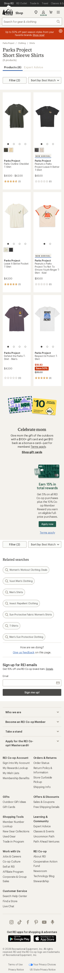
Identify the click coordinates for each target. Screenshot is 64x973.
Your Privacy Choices (42, 965)
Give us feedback (23, 652)
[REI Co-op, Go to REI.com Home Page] (7, 12)
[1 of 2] (44, 244)
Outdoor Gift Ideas (14, 801)
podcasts (52, 922)
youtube (44, 922)
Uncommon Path (43, 836)
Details (49, 668)
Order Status (41, 762)
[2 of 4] (14, 144)
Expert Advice (33, 67)
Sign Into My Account (16, 762)
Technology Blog (44, 876)
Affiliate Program (13, 871)
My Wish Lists (11, 773)
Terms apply (38, 446)
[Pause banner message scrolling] (60, 31)
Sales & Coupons (44, 801)
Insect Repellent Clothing (21, 603)
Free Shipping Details (46, 806)
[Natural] (11, 150)
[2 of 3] (47, 144)
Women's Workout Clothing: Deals (26, 570)
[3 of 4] (19, 144)
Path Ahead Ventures (46, 841)
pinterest (36, 922)
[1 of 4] (8, 144)
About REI (39, 856)
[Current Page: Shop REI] (9, 3)
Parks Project (8, 43)
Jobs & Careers (12, 856)
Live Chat (8, 906)
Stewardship (41, 881)
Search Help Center (15, 896)
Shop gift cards (32, 452)
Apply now (47, 524)
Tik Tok (19, 922)
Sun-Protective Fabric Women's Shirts (28, 615)
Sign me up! (31, 692)
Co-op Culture (11, 861)
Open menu (58, 12)
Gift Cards (9, 806)
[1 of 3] (41, 144)
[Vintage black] (6, 150)
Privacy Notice (16, 969)
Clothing (22, 43)
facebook (28, 922)
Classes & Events (43, 831)
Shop (19, 13)
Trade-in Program (13, 841)
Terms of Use (15, 964)
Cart (51, 12)
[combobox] (32, 21)
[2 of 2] (50, 244)
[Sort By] (44, 80)
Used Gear (9, 836)
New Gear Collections (16, 831)
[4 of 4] (25, 144)
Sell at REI (9, 866)
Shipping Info (42, 786)
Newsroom (40, 871)
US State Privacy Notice (43, 969)
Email (5, 676)
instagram (11, 922)
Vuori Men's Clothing (19, 581)
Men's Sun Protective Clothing (24, 637)
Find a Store (10, 901)
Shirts (32, 43)
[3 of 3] (53, 144)
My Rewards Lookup (15, 767)
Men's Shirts (14, 592)
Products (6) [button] (12, 67)
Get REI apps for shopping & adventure (32, 932)
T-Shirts (11, 626)
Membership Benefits (16, 778)
